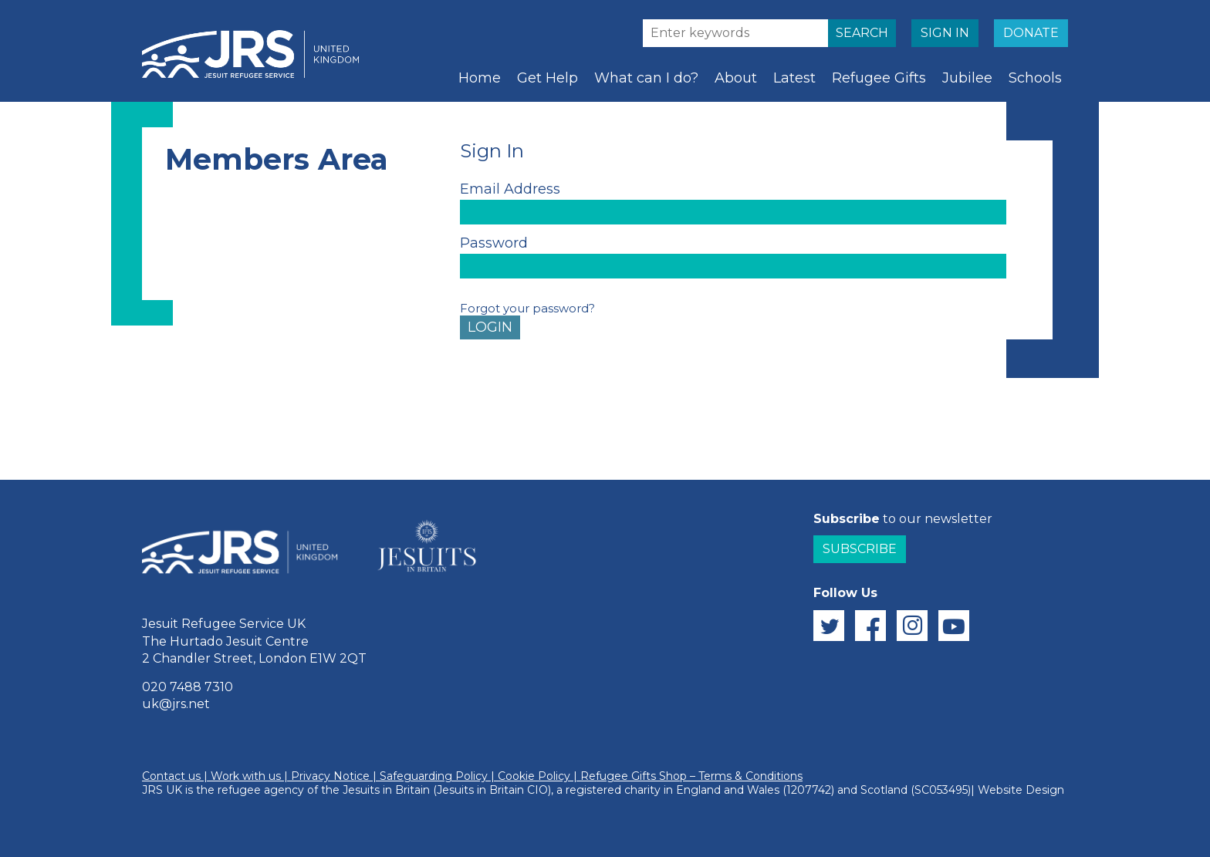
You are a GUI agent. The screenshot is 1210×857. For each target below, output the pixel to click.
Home (479, 77)
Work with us (246, 776)
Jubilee (967, 77)
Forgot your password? (527, 308)
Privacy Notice (330, 776)
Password (494, 243)
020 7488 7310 (187, 687)
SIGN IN (945, 32)
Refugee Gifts (879, 77)
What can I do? (646, 77)
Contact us (171, 776)
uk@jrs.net (176, 704)
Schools (1035, 77)
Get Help (547, 77)
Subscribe (860, 549)
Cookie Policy (534, 776)
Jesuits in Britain (386, 790)
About (736, 77)
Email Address (510, 189)
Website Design (1021, 790)
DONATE (1031, 32)
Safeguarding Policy (434, 776)
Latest (794, 77)
